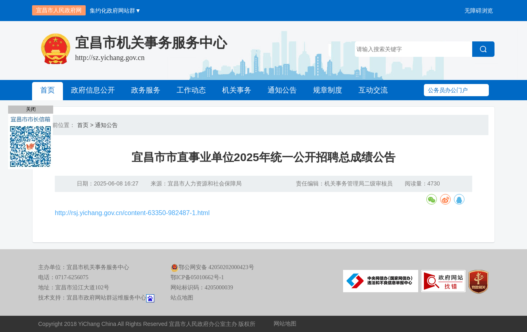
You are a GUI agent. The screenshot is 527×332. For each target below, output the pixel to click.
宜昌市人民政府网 (59, 10)
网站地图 (285, 324)
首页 (47, 90)
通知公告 (282, 90)
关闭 (31, 109)
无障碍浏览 (478, 10)
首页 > (85, 125)
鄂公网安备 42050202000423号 (212, 267)
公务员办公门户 (448, 90)
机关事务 (236, 90)
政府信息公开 (93, 90)
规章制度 (327, 90)
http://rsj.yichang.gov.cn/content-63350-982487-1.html (132, 212)
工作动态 (191, 90)
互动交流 (373, 90)
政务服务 (145, 90)
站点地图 (182, 298)
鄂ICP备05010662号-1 (197, 277)
